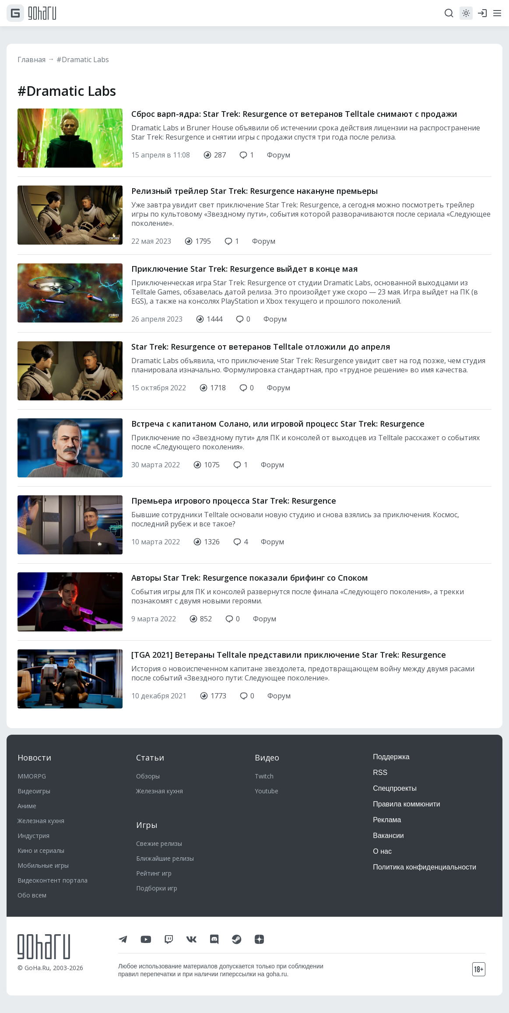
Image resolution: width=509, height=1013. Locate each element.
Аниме (27, 806)
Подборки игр (156, 888)
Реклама (387, 820)
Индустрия (33, 835)
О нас (382, 851)
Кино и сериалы (41, 850)
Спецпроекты (395, 788)
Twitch (264, 776)
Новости (34, 757)
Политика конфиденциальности (424, 867)
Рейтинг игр (154, 873)
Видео (267, 757)
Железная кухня (41, 821)
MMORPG (32, 776)
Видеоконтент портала (53, 880)
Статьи (150, 757)
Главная (32, 59)
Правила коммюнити (406, 804)
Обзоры (148, 776)
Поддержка (391, 757)
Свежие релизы (159, 843)
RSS (380, 772)
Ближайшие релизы (165, 858)
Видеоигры (34, 791)
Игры (147, 825)
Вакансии (388, 835)
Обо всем (32, 895)
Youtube (266, 791)
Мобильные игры (43, 865)
